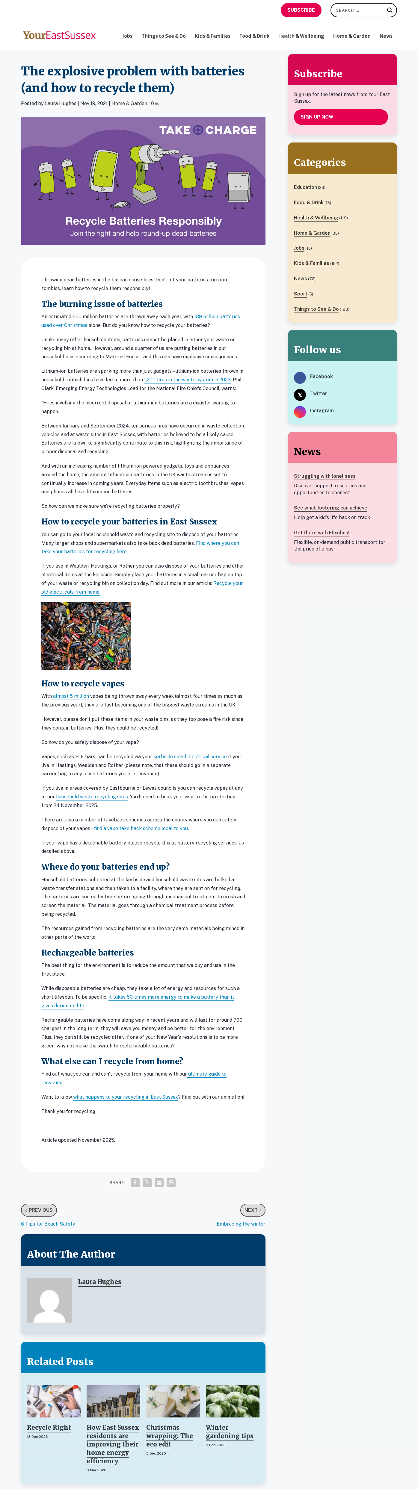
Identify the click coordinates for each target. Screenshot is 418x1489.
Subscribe (301, 10)
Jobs (127, 32)
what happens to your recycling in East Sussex (125, 1097)
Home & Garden (352, 32)
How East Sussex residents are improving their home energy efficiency (113, 1444)
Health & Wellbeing (301, 32)
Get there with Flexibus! (321, 533)
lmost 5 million (72, 696)
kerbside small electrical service (190, 756)
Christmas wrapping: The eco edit (169, 1436)
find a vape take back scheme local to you (141, 828)
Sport (300, 294)
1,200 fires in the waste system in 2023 (187, 380)
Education (305, 187)
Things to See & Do (163, 32)
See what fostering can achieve (330, 508)
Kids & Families (212, 32)
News (386, 32)
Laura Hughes (60, 103)
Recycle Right (49, 1427)
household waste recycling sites (92, 797)
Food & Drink (254, 32)
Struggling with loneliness (325, 476)
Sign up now (317, 117)
